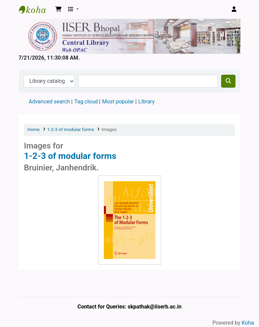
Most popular (118, 101)
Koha (248, 323)
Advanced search (49, 101)
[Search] (228, 81)
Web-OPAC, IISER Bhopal (36, 9)
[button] (58, 9)
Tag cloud (86, 101)
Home (33, 129)
